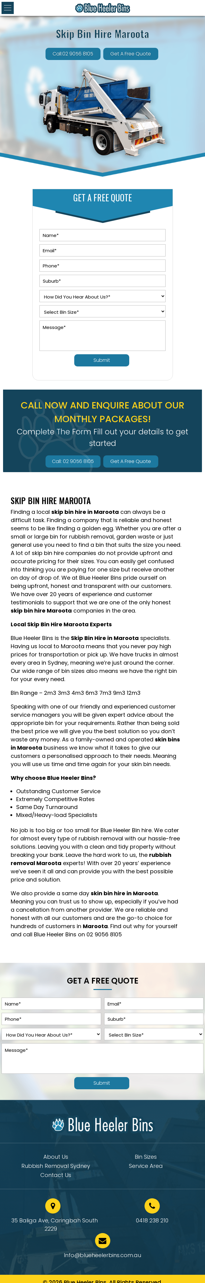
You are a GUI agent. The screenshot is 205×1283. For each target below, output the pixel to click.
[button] (8, 8)
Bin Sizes (146, 1158)
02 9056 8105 (104, 934)
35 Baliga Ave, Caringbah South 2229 (54, 1224)
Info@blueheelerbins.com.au (102, 1255)
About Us (55, 1158)
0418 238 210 (152, 1220)
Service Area (146, 1167)
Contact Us (55, 1176)
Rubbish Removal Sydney (55, 1167)
